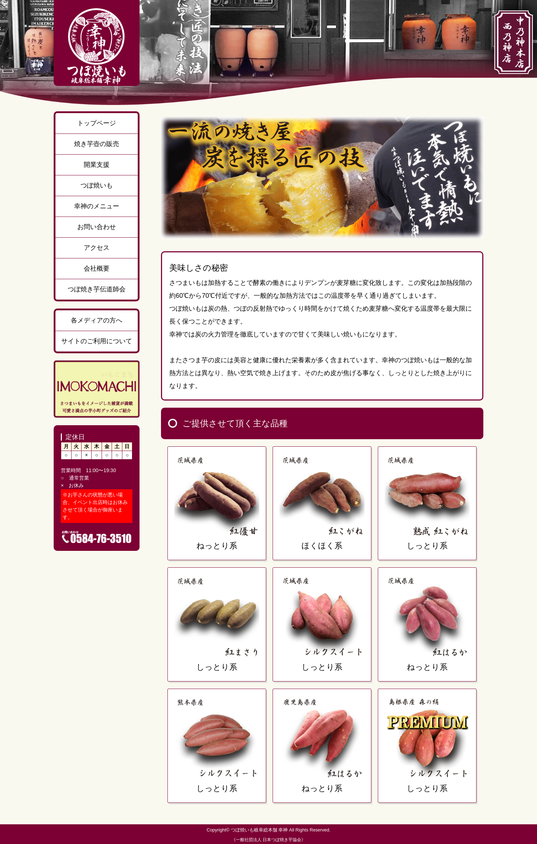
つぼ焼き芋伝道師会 (97, 289)
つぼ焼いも (96, 185)
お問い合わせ (96, 227)
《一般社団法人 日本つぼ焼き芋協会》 (268, 839)
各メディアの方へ (96, 320)
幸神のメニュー (96, 206)
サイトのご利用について (96, 341)
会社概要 (96, 268)
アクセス (96, 247)
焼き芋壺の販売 (96, 143)
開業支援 (96, 164)
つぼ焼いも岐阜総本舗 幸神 (259, 830)
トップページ (96, 123)
